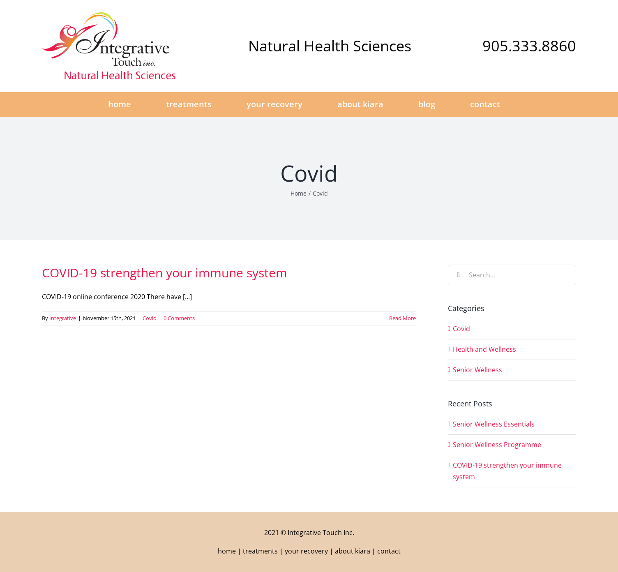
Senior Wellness (477, 369)
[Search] (458, 275)
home (227, 551)
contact (389, 551)
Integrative (62, 318)
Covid (150, 318)
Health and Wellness (484, 349)
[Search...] (512, 275)
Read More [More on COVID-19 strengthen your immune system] (402, 318)
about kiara (352, 551)
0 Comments (179, 318)
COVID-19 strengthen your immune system (164, 272)
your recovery (306, 551)
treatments (260, 551)
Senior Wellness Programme (497, 444)
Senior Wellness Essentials (494, 424)
